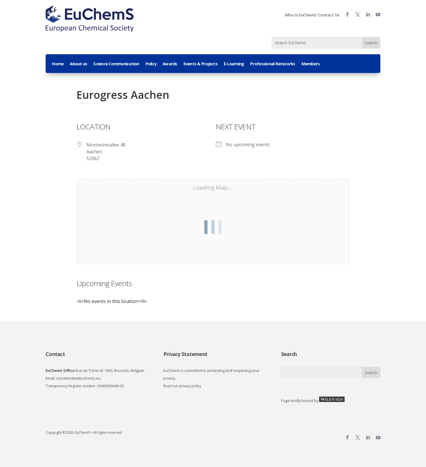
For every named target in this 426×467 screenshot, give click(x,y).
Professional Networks (272, 64)
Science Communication (116, 64)
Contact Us (328, 15)
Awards (170, 64)
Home (58, 64)
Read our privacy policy (182, 386)
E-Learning (234, 64)
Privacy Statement (185, 354)
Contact (55, 354)
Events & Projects (201, 64)
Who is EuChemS (301, 15)
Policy (151, 64)
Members (310, 64)
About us (78, 64)
